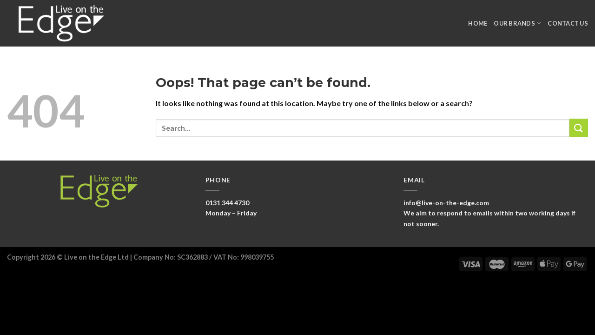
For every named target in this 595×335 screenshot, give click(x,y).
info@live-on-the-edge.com (446, 203)
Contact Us (568, 23)
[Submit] (578, 128)
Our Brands (517, 23)
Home (477, 23)
